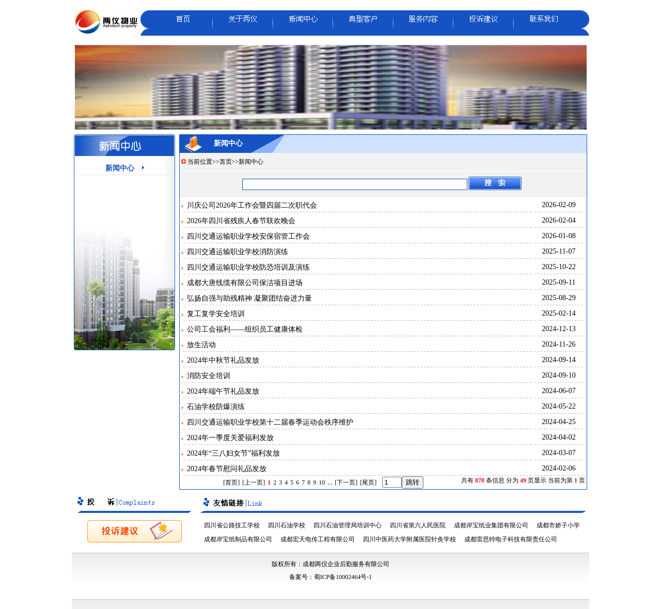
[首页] (231, 482)
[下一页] (346, 482)
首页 (225, 161)
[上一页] (253, 482)
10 (322, 482)
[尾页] (368, 482)
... (329, 482)
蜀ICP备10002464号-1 (343, 577)
